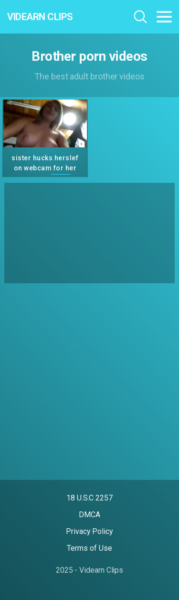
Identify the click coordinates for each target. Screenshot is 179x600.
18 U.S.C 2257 (89, 497)
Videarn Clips (40, 16)
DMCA (89, 514)
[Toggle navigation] (164, 16)
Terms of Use (89, 548)
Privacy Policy (89, 531)
